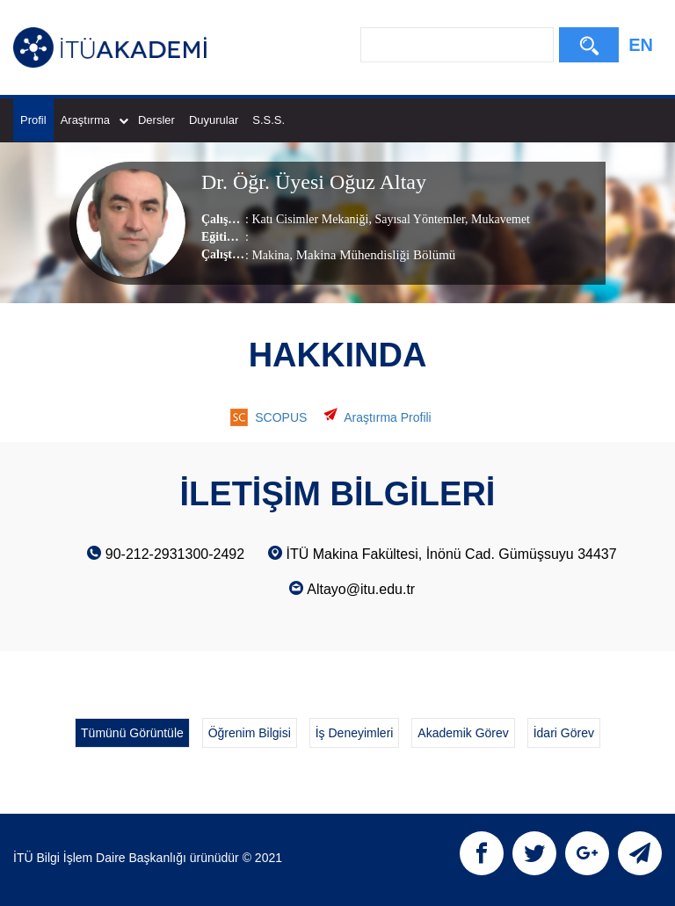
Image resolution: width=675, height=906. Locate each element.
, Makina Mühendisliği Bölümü (372, 255)
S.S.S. (268, 120)
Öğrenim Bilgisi (249, 733)
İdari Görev (563, 733)
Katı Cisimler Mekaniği (309, 219)
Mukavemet (499, 219)
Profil (33, 120)
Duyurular (213, 120)
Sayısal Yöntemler (418, 219)
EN (640, 44)
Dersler (156, 120)
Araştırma (94, 120)
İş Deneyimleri (355, 733)
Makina (270, 255)
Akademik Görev (462, 733)
